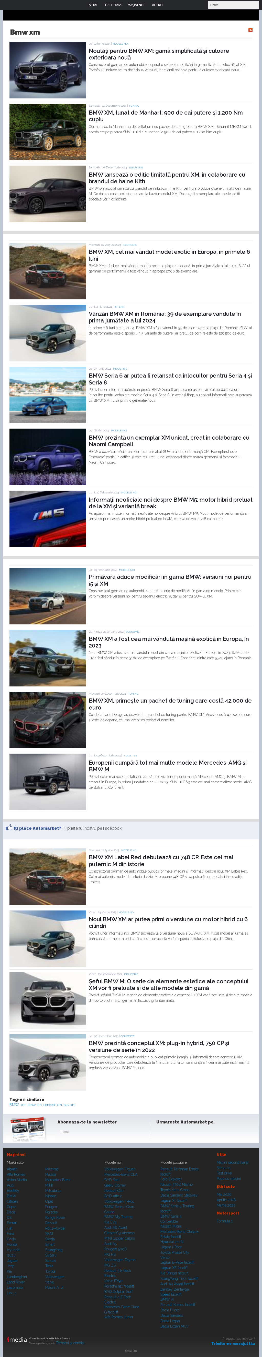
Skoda (50, 1239)
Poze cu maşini (229, 1179)
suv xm (69, 1105)
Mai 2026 (224, 1194)
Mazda (50, 1174)
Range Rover (55, 1218)
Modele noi (120, 43)
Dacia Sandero (171, 1315)
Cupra (11, 1207)
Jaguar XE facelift (174, 1268)
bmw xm (34, 1105)
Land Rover (16, 1282)
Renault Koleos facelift (177, 1305)
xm (23, 1105)
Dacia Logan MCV (174, 1326)
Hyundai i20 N (171, 1242)
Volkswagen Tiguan (120, 1169)
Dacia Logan (170, 1321)
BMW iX (167, 1299)
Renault (51, 1223)
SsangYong (54, 1250)
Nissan (50, 1196)
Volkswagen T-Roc (119, 1201)
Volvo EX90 (113, 1281)
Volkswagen (54, 1277)
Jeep (10, 1266)
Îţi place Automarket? (37, 828)
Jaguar (12, 1261)
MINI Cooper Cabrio (119, 1238)
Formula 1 (225, 1221)
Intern (119, 306)
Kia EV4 (110, 1222)
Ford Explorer (171, 1179)
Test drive (224, 1173)
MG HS (110, 1254)
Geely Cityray (115, 1185)
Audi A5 (110, 1244)
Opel (49, 1201)
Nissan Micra (170, 1226)
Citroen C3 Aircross (119, 1233)
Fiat (10, 1228)
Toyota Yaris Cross (174, 1190)
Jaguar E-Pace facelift (177, 1262)
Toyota (50, 1271)
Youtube (186, 1133)
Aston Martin (17, 1180)
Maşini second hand (232, 1162)
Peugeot (51, 1207)
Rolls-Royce (54, 1228)
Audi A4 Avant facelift (177, 1284)
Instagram (174, 1133)
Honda (12, 1244)
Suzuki (50, 1261)
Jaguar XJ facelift (174, 1201)
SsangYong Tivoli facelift (179, 1279)
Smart (50, 1244)
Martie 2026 (226, 1205)
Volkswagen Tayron (120, 1260)
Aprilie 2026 (226, 1200)
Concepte (127, 1036)
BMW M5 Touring (118, 1217)
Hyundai (13, 1250)
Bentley (13, 1191)
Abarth (12, 1169)
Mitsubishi (53, 1191)
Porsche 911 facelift (119, 1286)
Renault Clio (113, 1191)
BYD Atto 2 (113, 1196)
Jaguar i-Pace (171, 1247)
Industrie (136, 167)
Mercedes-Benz (58, 1180)
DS (9, 1218)
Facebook (161, 1133)
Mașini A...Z (54, 1287)
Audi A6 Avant (115, 1228)
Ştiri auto (223, 1168)
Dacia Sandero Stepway (179, 1195)
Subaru (51, 1255)
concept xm (52, 1105)
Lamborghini (17, 1277)
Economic (130, 245)
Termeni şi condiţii (70, 1343)
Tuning (134, 105)
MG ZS (110, 1265)
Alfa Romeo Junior (118, 1317)
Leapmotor (15, 1287)
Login (170, 5)
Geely (11, 1239)
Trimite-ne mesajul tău (233, 1344)
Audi (10, 1185)
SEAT (49, 1234)
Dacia (11, 1212)
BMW (14, 1105)
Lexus (11, 1293)
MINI (49, 1185)
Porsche (51, 1212)
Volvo (49, 1282)
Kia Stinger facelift (174, 1273)
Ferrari (12, 1223)
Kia (9, 1271)
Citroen (12, 1201)
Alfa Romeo (16, 1174)
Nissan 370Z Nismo (176, 1184)
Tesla (49, 1266)
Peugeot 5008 (115, 1249)
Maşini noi (16, 1154)
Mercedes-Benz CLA (120, 1174)
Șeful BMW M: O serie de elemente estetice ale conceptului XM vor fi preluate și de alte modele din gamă (168, 984)
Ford (10, 1234)
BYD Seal (111, 1180)
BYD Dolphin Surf (118, 1292)
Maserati (52, 1169)
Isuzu (11, 1255)
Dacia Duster (170, 1310)
